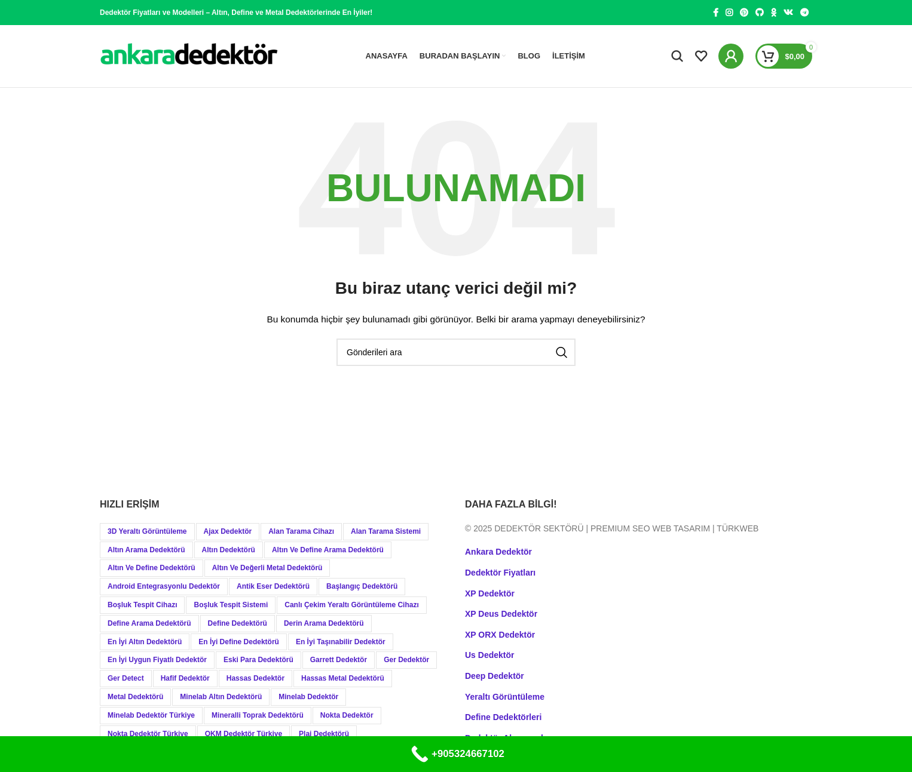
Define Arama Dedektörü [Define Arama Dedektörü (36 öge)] (149, 623)
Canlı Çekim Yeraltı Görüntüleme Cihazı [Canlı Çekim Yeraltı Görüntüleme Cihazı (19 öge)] (351, 605)
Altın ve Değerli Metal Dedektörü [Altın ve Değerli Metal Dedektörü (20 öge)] (267, 568)
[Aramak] (677, 56)
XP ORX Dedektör (500, 634)
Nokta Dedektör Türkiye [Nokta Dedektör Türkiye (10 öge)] (148, 734)
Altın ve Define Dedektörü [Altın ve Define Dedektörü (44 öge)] (151, 568)
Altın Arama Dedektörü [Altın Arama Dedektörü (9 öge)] (146, 550)
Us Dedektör (489, 655)
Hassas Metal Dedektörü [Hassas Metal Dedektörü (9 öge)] (342, 678)
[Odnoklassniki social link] (773, 12)
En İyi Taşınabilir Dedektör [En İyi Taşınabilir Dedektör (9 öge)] (340, 642)
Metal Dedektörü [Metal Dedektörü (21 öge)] (135, 697)
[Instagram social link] (729, 12)
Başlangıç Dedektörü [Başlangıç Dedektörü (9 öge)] (361, 586)
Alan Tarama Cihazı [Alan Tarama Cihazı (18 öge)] (301, 531)
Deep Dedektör (494, 676)
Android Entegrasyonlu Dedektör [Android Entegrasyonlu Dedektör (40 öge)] (164, 586)
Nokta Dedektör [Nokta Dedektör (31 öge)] (347, 715)
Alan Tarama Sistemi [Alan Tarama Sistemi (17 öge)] (386, 531)
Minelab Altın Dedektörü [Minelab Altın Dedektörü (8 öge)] (221, 697)
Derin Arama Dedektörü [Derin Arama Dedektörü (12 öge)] (324, 623)
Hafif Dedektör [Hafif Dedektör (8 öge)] (185, 678)
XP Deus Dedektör (501, 614)
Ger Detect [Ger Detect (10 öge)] (126, 678)
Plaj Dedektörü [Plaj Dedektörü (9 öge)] (324, 734)
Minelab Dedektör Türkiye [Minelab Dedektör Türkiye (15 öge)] (151, 715)
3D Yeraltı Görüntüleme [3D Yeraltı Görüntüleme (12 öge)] (147, 531)
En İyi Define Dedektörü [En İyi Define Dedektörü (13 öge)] (238, 642)
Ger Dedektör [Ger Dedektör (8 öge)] (406, 660)
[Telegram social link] (804, 12)
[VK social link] (788, 12)
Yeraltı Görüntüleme (504, 697)
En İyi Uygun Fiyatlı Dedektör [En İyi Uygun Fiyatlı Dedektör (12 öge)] (157, 660)
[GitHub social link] (759, 12)
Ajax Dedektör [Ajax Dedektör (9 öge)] (228, 531)
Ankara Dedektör (498, 551)
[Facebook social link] (715, 12)
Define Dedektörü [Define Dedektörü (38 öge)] (237, 623)
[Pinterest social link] (744, 12)
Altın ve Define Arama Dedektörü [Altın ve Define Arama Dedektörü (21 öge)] (328, 550)
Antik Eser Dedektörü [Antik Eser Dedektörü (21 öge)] (273, 586)
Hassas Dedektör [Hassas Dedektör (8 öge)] (255, 678)
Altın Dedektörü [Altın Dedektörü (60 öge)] (228, 550)
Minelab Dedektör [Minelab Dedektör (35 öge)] (308, 697)
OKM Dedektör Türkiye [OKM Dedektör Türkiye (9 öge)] (243, 734)
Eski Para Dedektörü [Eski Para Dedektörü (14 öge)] (258, 660)
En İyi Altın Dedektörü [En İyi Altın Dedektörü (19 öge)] (145, 642)
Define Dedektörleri (503, 717)
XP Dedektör (490, 593)
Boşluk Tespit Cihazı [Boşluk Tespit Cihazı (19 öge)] (142, 605)
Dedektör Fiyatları (500, 572)
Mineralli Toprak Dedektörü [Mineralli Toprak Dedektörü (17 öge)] (258, 715)
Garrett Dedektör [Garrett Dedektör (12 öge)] (338, 660)
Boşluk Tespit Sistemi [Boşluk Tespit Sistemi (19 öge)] (231, 605)
